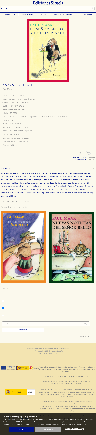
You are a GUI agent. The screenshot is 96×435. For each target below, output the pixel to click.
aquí (11, 424)
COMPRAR (91, 157)
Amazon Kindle (61, 117)
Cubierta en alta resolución (15, 201)
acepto (21, 430)
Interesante (84, 336)
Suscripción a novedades (63, 14)
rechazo (48, 430)
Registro (42, 14)
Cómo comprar (86, 14)
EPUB (44, 117)
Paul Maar (7, 89)
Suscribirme (23, 330)
